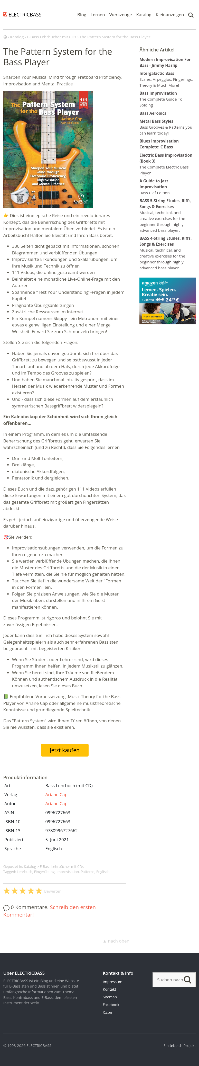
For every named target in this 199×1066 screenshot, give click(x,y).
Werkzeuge (120, 14)
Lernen (98, 14)
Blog (81, 14)
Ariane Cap (56, 794)
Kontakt (109, 989)
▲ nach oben (115, 941)
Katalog (143, 14)
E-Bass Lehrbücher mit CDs (62, 866)
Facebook (111, 1004)
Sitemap (110, 996)
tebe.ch (176, 1045)
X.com (108, 1012)
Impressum (112, 981)
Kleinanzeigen (170, 14)
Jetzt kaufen (65, 750)
